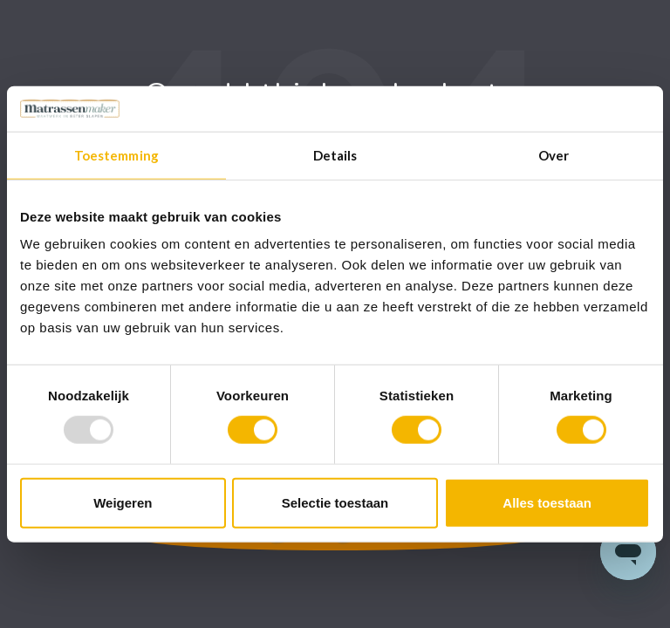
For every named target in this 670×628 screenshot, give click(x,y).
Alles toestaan (546, 502)
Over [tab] (553, 155)
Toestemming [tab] (116, 155)
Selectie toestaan (335, 502)
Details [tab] (335, 155)
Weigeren (122, 502)
